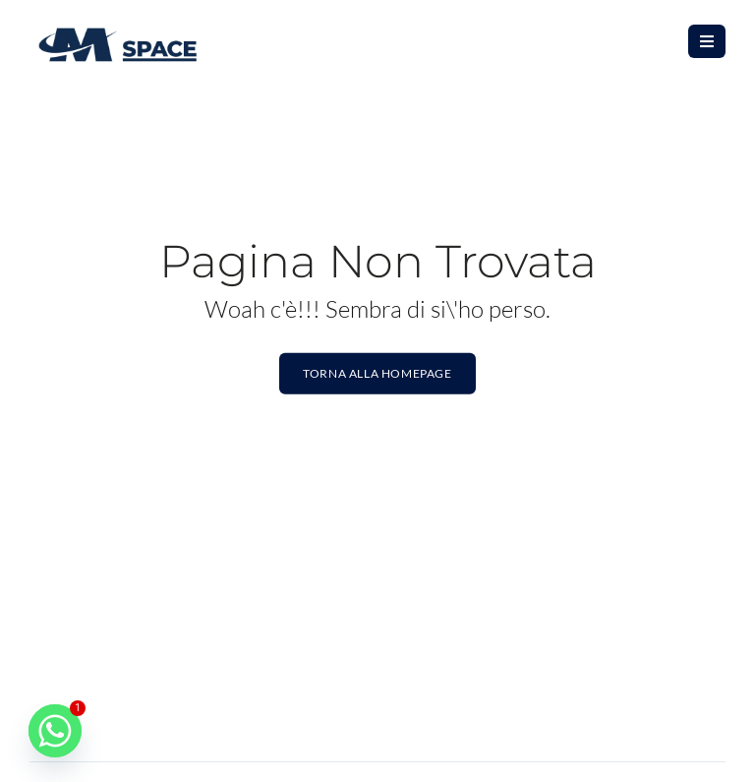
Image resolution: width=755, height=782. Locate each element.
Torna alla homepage (377, 373)
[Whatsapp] (55, 730)
